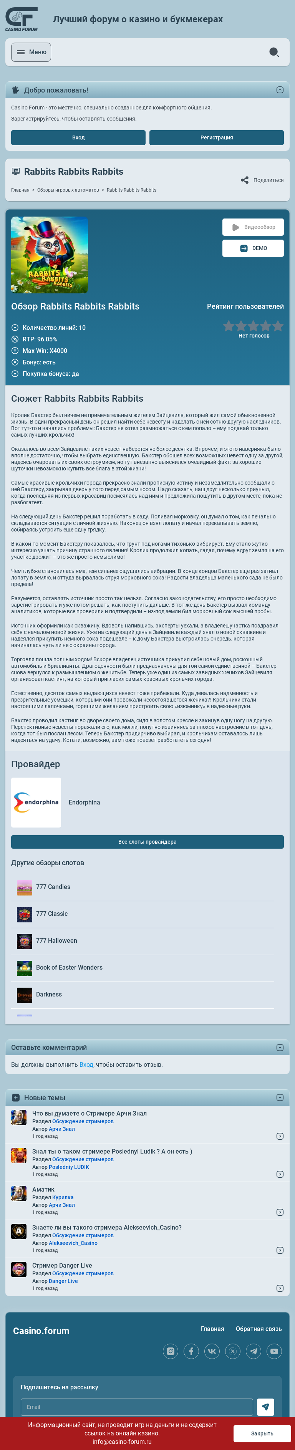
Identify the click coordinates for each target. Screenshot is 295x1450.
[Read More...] (280, 1136)
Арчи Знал (62, 1129)
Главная (20, 190)
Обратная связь (259, 1328)
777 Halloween (56, 940)
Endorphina (84, 802)
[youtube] (274, 1351)
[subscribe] (265, 1407)
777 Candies (53, 887)
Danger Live (63, 1281)
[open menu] (32, 52)
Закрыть (262, 1433)
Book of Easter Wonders (69, 967)
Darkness (49, 994)
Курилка (63, 1197)
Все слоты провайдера (147, 842)
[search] (274, 52)
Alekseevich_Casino (73, 1243)
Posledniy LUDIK (69, 1167)
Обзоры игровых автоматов (68, 190)
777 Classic (52, 913)
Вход (78, 137)
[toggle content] (280, 1047)
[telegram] (253, 1351)
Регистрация (217, 137)
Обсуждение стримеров (83, 1121)
